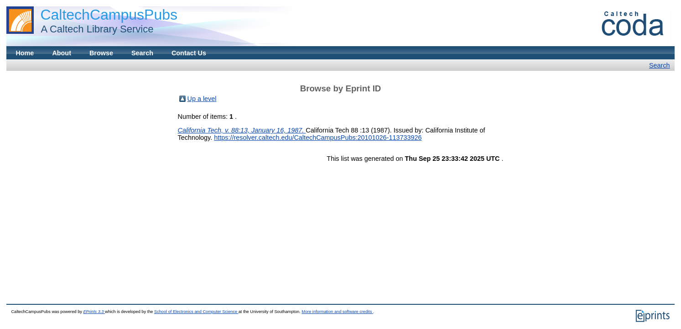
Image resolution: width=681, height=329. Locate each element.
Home (25, 53)
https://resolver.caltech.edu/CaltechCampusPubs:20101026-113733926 (317, 137)
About (61, 53)
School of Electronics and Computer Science (196, 311)
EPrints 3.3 (94, 311)
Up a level (202, 98)
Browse (101, 53)
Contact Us (189, 53)
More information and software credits (337, 311)
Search (142, 53)
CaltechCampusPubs (108, 14)
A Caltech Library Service (94, 29)
